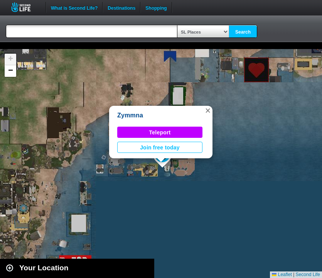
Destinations (121, 7)
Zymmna (130, 115)
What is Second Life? (74, 7)
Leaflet (282, 274)
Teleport (160, 132)
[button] (207, 110)
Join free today (160, 147)
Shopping (156, 7)
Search (243, 32)
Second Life (25, 7)
